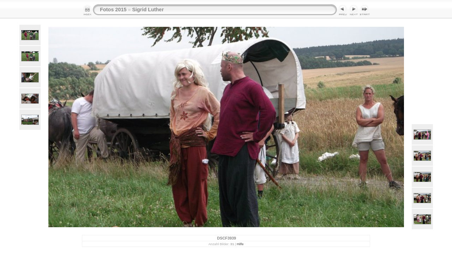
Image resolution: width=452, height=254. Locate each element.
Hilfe (240, 244)
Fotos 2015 (113, 9)
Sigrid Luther (148, 9)
